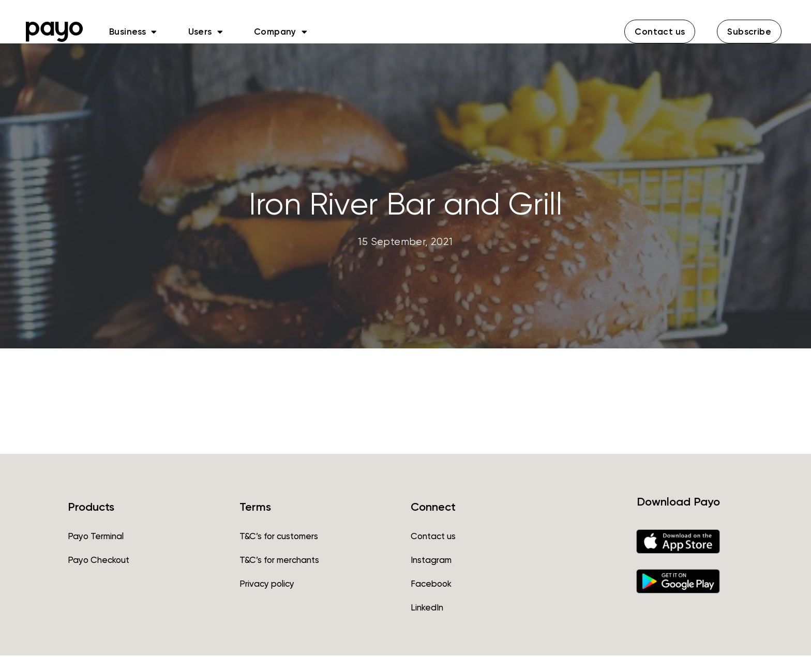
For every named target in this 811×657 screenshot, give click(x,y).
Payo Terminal (96, 537)
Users (205, 31)
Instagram (431, 561)
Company (280, 31)
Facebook (431, 585)
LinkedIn (427, 609)
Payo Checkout (98, 561)
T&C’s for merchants (279, 561)
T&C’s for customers (278, 537)
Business (133, 31)
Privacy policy (266, 585)
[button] (659, 31)
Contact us (433, 537)
